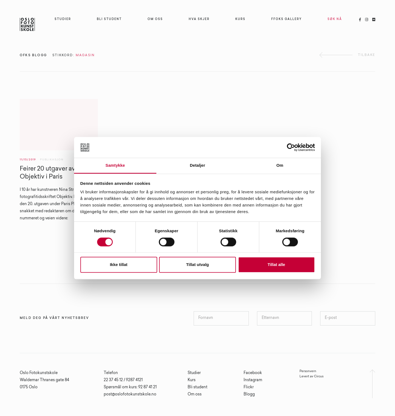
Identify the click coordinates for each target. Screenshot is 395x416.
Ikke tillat (118, 264)
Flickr (249, 387)
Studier (194, 373)
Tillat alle (276, 264)
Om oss (195, 395)
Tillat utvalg (197, 264)
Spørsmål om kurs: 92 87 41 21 (130, 387)
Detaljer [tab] (197, 165)
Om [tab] (279, 165)
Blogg (249, 395)
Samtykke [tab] (115, 165)
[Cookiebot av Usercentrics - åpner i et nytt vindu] (291, 147)
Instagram (253, 380)
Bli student (197, 387)
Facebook (253, 373)
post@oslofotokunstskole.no (130, 395)
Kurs (192, 380)
